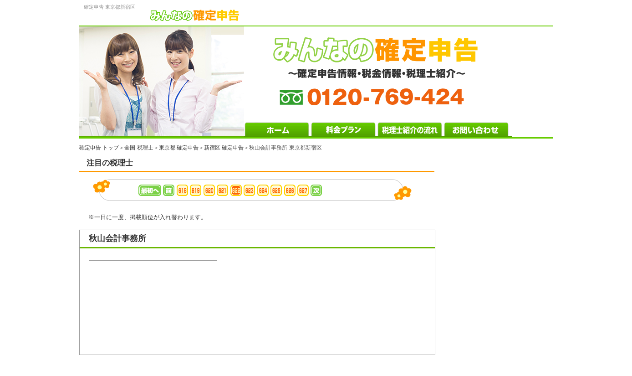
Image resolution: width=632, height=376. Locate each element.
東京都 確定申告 (179, 147)
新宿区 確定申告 (224, 147)
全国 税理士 (138, 147)
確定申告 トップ (99, 147)
